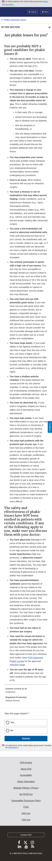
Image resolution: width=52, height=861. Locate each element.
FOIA (25, 807)
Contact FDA (26, 835)
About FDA (26, 769)
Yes (12, 722)
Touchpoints (12, 747)
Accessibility (26, 775)
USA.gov (26, 820)
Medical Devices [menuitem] (13, 700)
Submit (26, 738)
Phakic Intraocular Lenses (15, 20)
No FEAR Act (26, 794)
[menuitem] (26, 691)
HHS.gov (26, 813)
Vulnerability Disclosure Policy (26, 800)
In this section (10, 27)
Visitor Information (26, 781)
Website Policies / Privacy (26, 788)
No (11, 730)
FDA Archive (26, 762)
